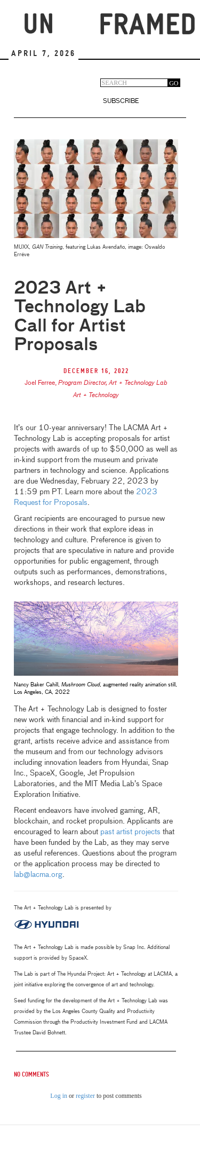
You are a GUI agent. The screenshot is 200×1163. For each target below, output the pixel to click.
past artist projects (130, 832)
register (85, 1095)
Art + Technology (96, 395)
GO (173, 83)
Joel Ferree (40, 383)
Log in (58, 1095)
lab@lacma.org (38, 875)
